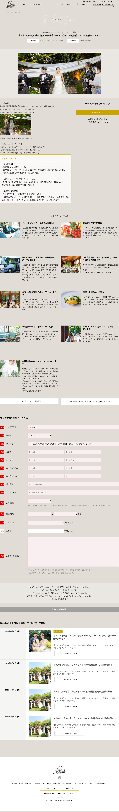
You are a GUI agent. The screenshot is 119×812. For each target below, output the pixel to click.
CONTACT (87, 1)
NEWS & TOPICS (108, 1)
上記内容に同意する (59, 600)
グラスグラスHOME (11, 12)
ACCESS (96, 1)
